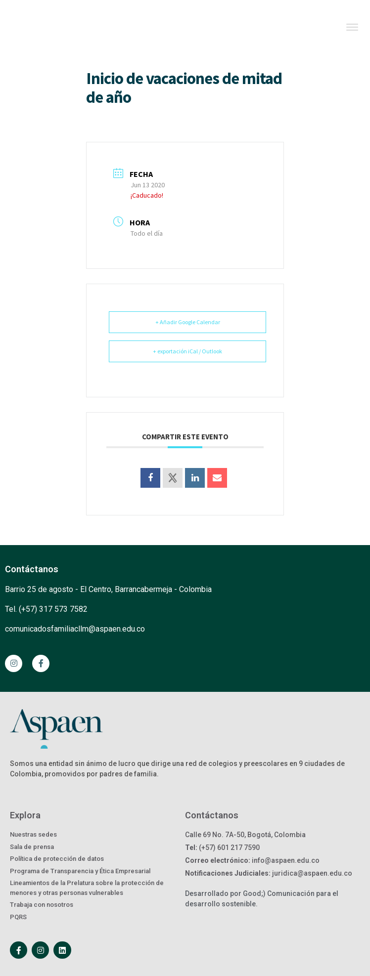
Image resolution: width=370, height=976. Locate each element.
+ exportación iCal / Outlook (187, 351)
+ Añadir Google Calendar (187, 322)
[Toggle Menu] (352, 27)
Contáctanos (31, 569)
